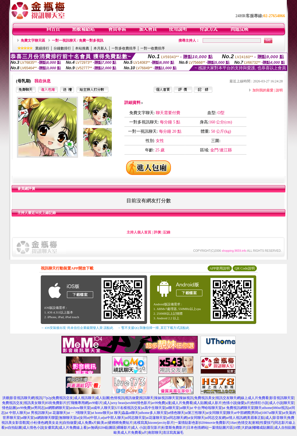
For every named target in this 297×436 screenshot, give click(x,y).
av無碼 (93, 428)
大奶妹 (246, 428)
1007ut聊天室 (272, 413)
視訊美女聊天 (34, 403)
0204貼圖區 (107, 428)
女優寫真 (51, 428)
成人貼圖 (102, 398)
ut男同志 (38, 408)
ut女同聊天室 (216, 413)
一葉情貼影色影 (186, 423)
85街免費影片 (55, 403)
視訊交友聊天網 (228, 398)
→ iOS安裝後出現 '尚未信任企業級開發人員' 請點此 (77, 327)
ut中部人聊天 (114, 418)
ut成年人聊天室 (102, 408)
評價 (157, 232)
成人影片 (215, 403)
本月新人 (100, 48)
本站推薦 (82, 48)
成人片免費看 (182, 403)
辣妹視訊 (186, 398)
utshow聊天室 (80, 408)
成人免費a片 (87, 423)
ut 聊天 (115, 413)
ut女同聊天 (196, 418)
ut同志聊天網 (177, 418)
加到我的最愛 (262, 90)
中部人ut (96, 418)
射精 (255, 423)
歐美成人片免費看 (128, 432)
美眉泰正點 (255, 418)
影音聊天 (280, 418)
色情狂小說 (259, 403)
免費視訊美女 (204, 398)
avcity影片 (166, 423)
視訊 (38, 398)
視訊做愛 (132, 398)
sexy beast (118, 403)
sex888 (131, 403)
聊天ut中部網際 (238, 413)
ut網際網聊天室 (57, 408)
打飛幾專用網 (77, 403)
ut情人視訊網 (236, 418)
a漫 (168, 403)
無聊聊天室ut (69, 418)
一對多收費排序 (124, 48)
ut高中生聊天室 (153, 408)
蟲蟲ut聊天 (130, 413)
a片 (247, 403)
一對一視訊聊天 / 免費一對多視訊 (77, 40)
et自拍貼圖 (13, 428)
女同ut (84, 418)
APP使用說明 (219, 268)
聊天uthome (263, 408)
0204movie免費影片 (214, 423)
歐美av (102, 423)
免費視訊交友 (62, 398)
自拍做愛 (70, 423)
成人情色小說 (33, 428)
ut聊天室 (172, 408)
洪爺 (5, 398)
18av (233, 423)
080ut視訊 (280, 408)
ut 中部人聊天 (15, 413)
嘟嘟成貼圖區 (262, 428)
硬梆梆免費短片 (120, 423)
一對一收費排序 (152, 48)
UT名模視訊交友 (128, 408)
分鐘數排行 (62, 48)
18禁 (237, 428)
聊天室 (289, 403)
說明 (279, 90)
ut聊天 (185, 408)
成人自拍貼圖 (284, 428)
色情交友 (245, 423)
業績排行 (42, 48)
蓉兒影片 (154, 428)
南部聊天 (155, 432)
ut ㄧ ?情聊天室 (79, 413)
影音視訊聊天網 (22, 398)
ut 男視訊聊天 (37, 413)
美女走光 (55, 423)
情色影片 (144, 403)
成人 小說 (138, 428)
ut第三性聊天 (195, 413)
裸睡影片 (124, 428)
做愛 (240, 403)
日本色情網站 (197, 428)
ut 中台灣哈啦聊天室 (206, 408)
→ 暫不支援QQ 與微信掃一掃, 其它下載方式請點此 (153, 327)
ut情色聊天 (176, 413)
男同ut (256, 413)
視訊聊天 (146, 398)
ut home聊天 (100, 413)
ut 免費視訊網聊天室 (238, 408)
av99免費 (158, 403)
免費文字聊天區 (33, 40)
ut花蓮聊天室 (156, 418)
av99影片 (95, 403)
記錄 (166, 232)
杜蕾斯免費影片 (174, 428)
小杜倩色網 (39, 423)
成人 (106, 403)
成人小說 (276, 403)
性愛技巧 (267, 423)
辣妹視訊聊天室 (166, 398)
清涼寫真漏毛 (172, 432)
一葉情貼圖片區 (220, 428)
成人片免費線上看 (73, 428)
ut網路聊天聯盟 (46, 418)
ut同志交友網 (215, 418)
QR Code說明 (245, 268)
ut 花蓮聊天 (57, 413)
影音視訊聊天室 (282, 398)
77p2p (47, 398)
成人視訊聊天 (84, 398)
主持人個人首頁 (139, 232)
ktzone (153, 423)
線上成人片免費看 (255, 398)
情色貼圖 (9, 408)
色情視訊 (117, 398)
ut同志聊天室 (135, 418)
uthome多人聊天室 (153, 413)
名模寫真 (141, 423)
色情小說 (230, 403)
